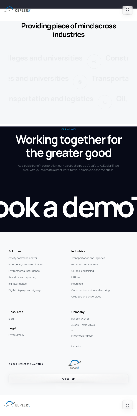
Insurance (77, 283)
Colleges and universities (86, 296)
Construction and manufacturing (90, 290)
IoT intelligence (18, 283)
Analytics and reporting (22, 277)
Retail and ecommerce (84, 264)
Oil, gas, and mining (82, 271)
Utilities (75, 277)
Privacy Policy (16, 335)
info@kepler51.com (82, 335)
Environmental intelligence (24, 271)
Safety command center (23, 258)
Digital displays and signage (25, 290)
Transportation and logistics (88, 258)
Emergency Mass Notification (26, 264)
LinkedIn (76, 346)
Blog (11, 318)
